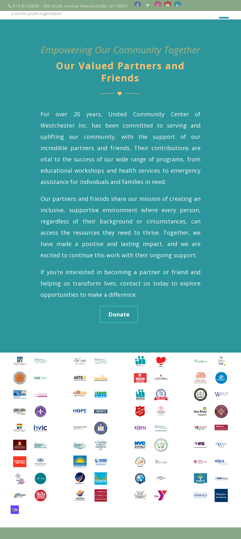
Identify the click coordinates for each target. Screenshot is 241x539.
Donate (119, 314)
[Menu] (224, 21)
